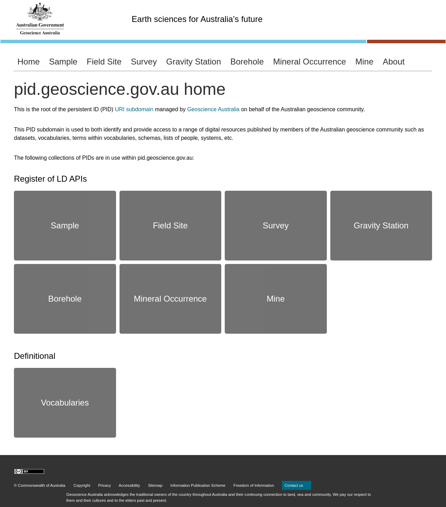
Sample (63, 61)
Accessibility (129, 485)
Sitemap (155, 485)
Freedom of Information (253, 485)
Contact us (296, 485)
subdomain (139, 109)
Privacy (104, 485)
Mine (364, 61)
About (394, 61)
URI (120, 109)
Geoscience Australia (213, 109)
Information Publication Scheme (197, 485)
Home (28, 61)
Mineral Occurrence (309, 61)
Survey (144, 61)
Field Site (104, 61)
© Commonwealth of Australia (40, 485)
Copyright (82, 485)
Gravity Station (193, 61)
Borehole (247, 61)
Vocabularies (65, 402)
